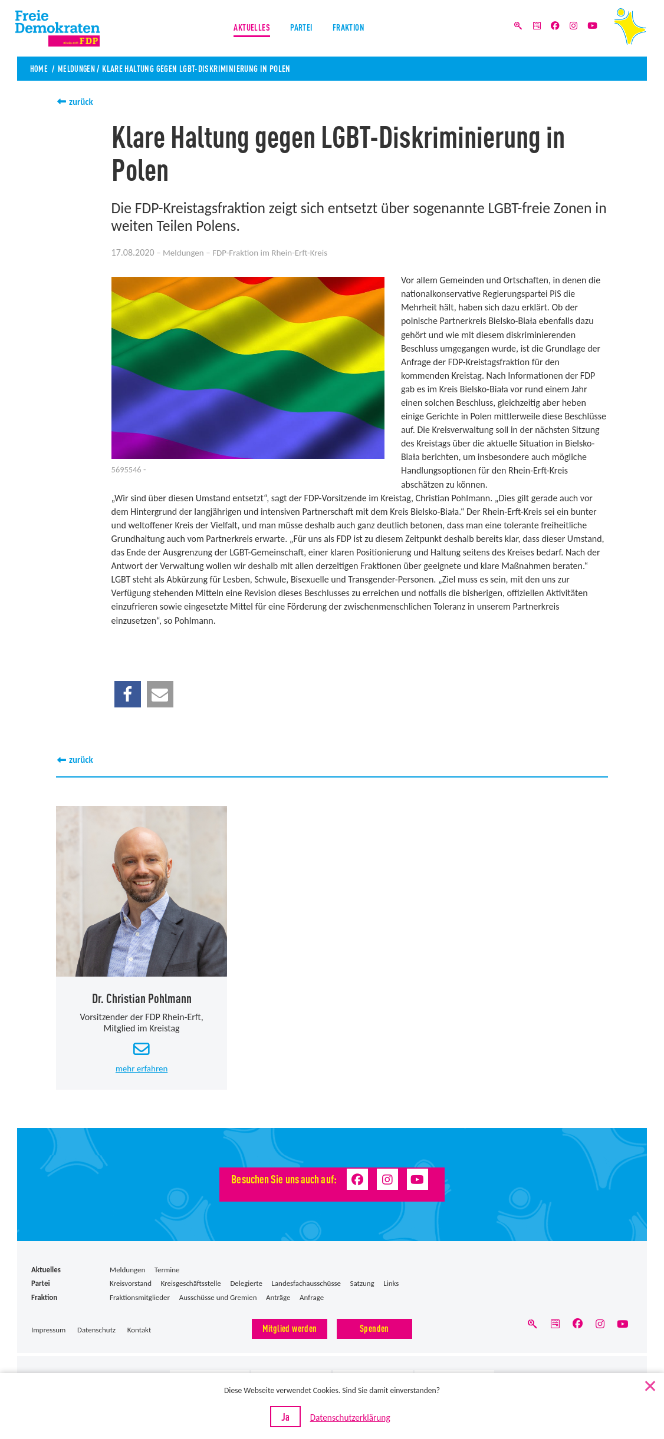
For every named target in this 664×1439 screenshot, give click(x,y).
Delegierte (246, 1285)
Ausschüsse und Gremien (218, 1298)
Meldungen (78, 68)
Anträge (278, 1298)
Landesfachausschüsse (306, 1285)
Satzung (362, 1285)
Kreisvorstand (131, 1285)
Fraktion (351, 29)
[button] (127, 693)
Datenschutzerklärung (351, 1422)
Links (391, 1285)
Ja (293, 1420)
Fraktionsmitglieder (140, 1298)
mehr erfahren (141, 1069)
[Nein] (649, 1387)
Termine (167, 1271)
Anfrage (312, 1298)
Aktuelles (249, 29)
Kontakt (139, 1331)
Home (39, 68)
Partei (301, 29)
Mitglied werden (289, 1329)
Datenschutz (96, 1331)
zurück (82, 101)
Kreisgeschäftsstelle (191, 1285)
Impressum (48, 1331)
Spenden (374, 1329)
